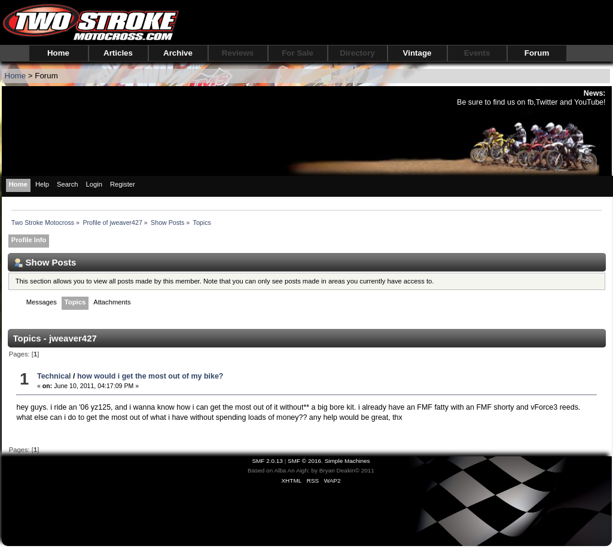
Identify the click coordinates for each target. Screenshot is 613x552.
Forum (536, 52)
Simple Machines (347, 461)
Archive (178, 52)
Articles (118, 52)
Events (477, 52)
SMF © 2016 (304, 461)
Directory (357, 52)
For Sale (297, 52)
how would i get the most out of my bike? (150, 376)
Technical (54, 376)
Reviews (238, 52)
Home (58, 52)
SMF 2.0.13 (267, 461)
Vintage (417, 52)
